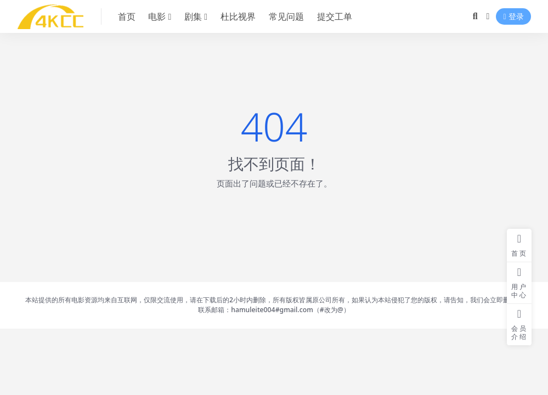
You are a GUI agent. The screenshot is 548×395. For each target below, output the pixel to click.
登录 (513, 17)
